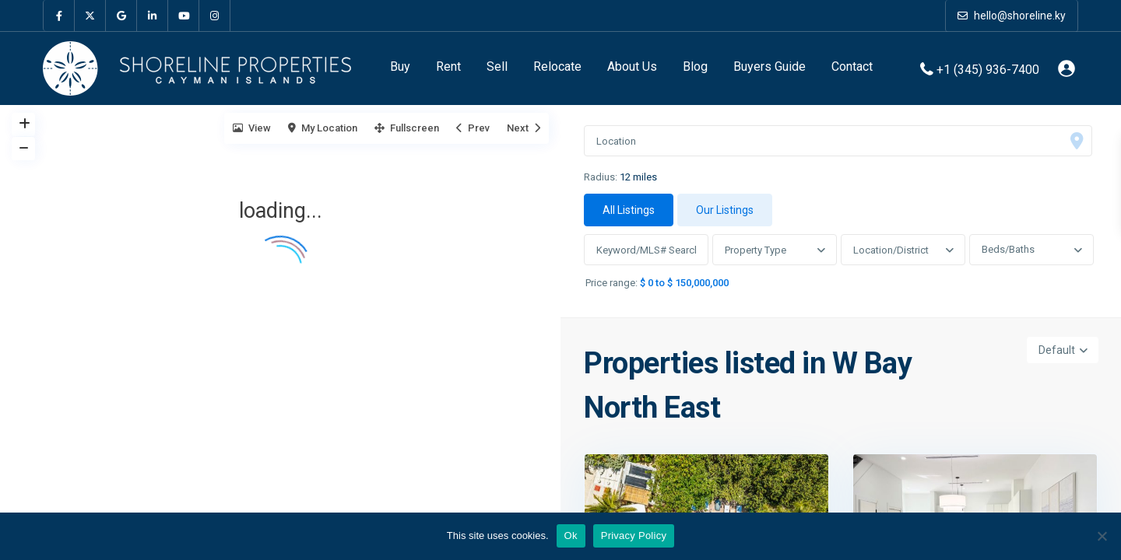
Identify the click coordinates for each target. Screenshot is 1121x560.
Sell (497, 66)
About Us (632, 66)
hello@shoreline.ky (1012, 15)
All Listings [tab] (629, 210)
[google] (121, 15)
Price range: (611, 283)
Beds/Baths (1008, 249)
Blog (695, 66)
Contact (852, 66)
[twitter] (90, 15)
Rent (448, 66)
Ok (571, 535)
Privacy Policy (633, 535)
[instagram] (214, 15)
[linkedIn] (152, 15)
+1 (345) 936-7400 (988, 68)
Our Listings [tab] (725, 210)
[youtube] (183, 15)
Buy (400, 66)
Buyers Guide (769, 66)
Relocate (557, 66)
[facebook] (59, 15)
